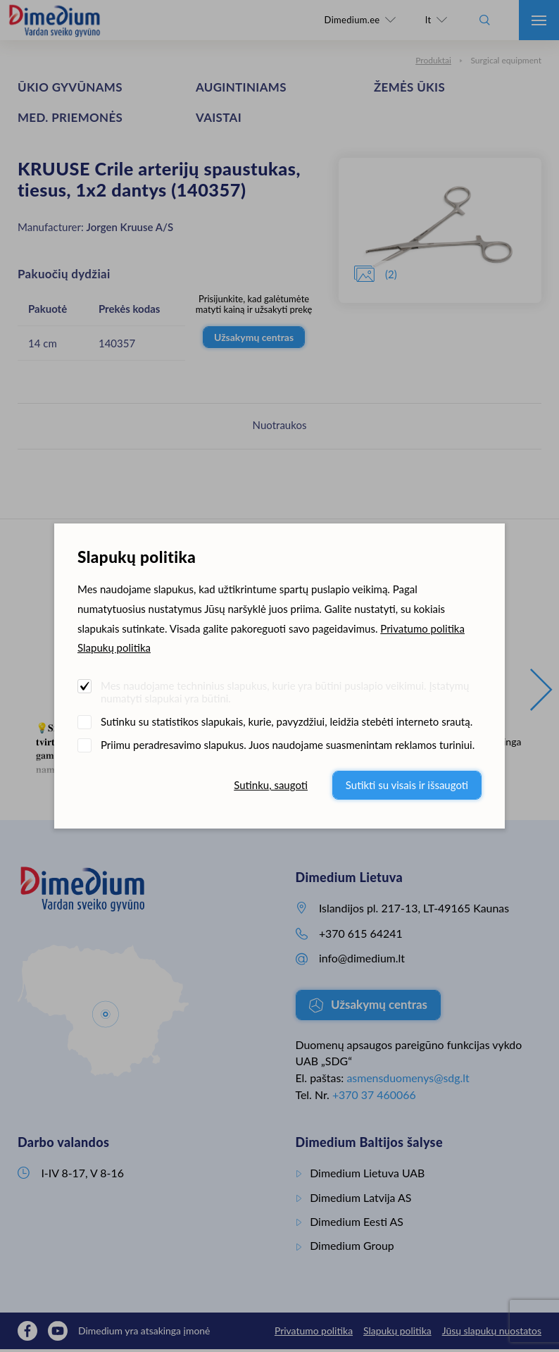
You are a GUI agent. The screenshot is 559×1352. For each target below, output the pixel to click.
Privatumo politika (422, 628)
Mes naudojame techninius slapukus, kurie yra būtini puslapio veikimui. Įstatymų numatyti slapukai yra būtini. (285, 692)
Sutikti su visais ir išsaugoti (407, 785)
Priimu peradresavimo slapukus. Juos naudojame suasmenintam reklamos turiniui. (288, 744)
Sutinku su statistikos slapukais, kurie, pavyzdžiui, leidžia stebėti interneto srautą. (286, 721)
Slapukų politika (114, 647)
